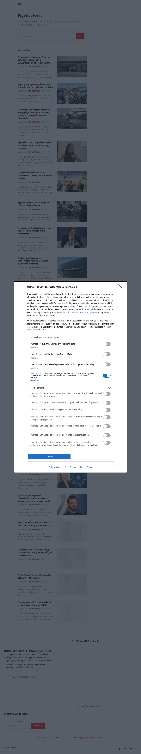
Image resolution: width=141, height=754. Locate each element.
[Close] (121, 287)
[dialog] (70, 377)
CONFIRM (49, 457)
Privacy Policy (86, 467)
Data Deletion (55, 467)
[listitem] (70, 337)
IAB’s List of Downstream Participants (79, 312)
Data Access (70, 467)
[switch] (107, 344)
